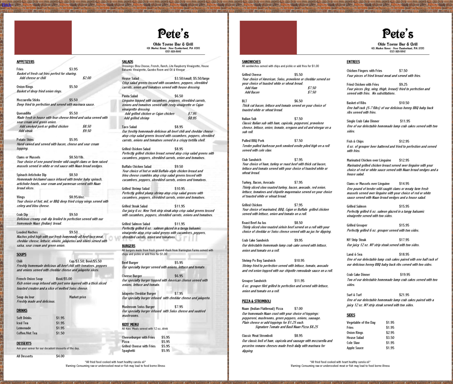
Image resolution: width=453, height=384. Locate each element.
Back (6, 4)
